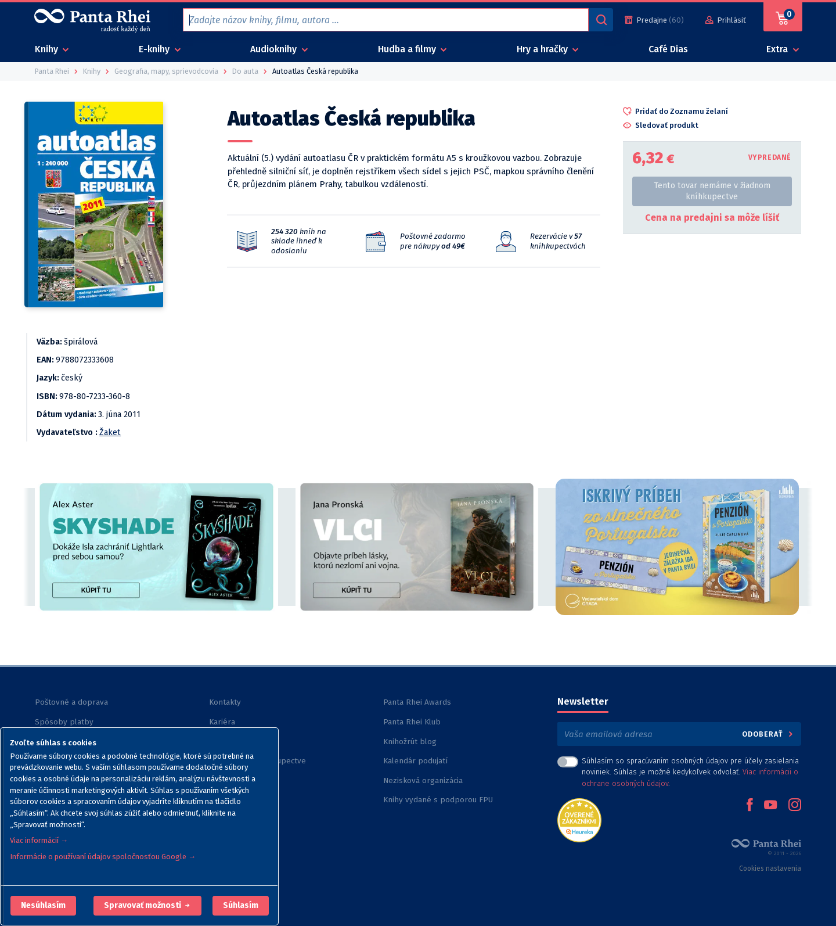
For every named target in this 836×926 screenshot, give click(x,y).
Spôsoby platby (64, 722)
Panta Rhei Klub (412, 722)
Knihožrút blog (410, 741)
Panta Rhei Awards (417, 702)
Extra (778, 49)
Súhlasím (240, 905)
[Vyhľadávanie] (601, 19)
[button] (43, 906)
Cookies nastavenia (770, 868)
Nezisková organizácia (423, 780)
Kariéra (222, 722)
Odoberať (768, 734)
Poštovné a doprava (71, 702)
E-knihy (155, 49)
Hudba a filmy (408, 49)
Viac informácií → (39, 840)
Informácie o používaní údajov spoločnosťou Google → (103, 856)
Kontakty (225, 702)
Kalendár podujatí (415, 761)
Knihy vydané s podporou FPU (438, 800)
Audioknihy (274, 49)
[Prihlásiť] (725, 20)
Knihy (47, 49)
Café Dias (668, 49)
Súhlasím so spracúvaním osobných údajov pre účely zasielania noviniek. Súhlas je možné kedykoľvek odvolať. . (690, 771)
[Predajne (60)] (654, 20)
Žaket (110, 432)
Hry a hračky (543, 49)
